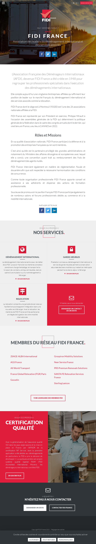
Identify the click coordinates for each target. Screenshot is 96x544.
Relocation (22, 299)
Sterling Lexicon (62, 383)
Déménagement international (22, 257)
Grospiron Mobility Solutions (68, 356)
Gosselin (14, 379)
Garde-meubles (71, 257)
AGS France (16, 362)
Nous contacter (86, 3)
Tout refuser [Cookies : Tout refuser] (49, 540)
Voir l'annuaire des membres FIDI (48, 398)
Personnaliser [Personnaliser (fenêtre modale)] (66, 540)
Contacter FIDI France (62, 508)
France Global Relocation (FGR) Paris (28, 374)
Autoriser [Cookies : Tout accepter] (34, 540)
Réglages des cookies (57, 529)
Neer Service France (63, 362)
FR (73, 3)
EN (77, 3)
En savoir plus (14, 476)
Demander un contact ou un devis (71, 310)
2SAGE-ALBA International (23, 356)
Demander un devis (35, 508)
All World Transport (20, 368)
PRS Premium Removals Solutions (70, 368)
